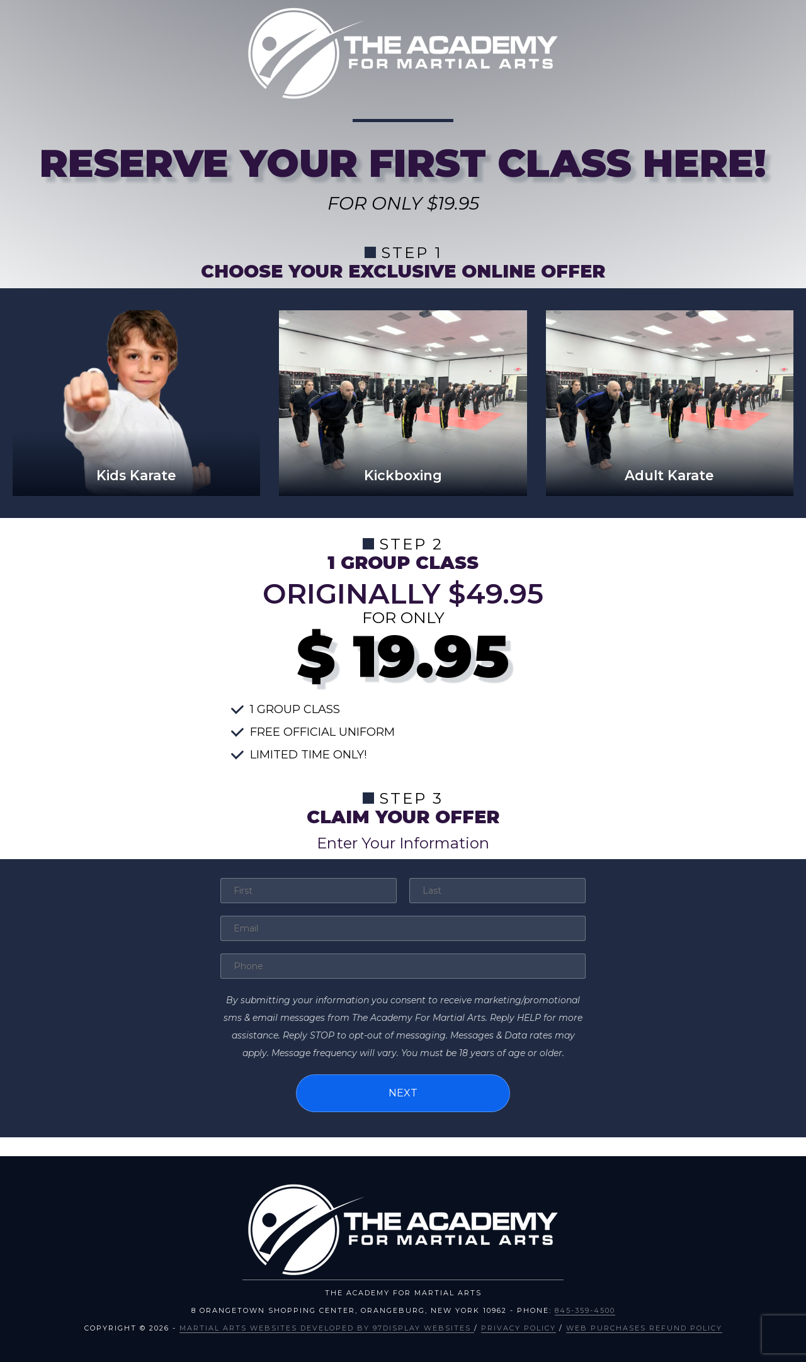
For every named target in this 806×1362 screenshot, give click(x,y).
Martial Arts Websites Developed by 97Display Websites (326, 1328)
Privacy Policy (518, 1328)
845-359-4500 (585, 1310)
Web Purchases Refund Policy (644, 1328)
